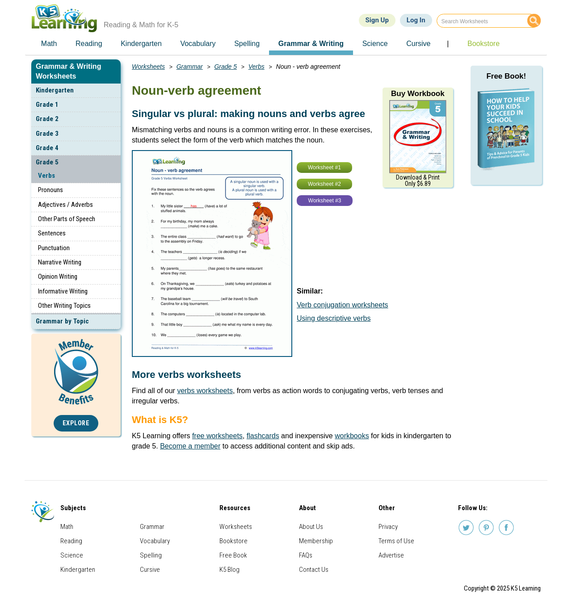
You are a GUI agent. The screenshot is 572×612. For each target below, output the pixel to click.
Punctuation (54, 248)
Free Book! (506, 76)
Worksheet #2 (324, 184)
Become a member (190, 446)
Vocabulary (155, 541)
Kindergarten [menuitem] (141, 43)
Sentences (52, 233)
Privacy (388, 527)
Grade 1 (47, 105)
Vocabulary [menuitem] (197, 43)
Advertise (391, 555)
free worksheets (217, 436)
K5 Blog (229, 570)
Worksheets (148, 66)
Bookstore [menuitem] (483, 43)
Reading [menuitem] (89, 43)
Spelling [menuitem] (247, 43)
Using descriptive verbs (333, 318)
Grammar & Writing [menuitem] (311, 43)
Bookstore (233, 541)
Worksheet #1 (324, 167)
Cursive (150, 570)
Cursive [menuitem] (418, 43)
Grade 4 (47, 148)
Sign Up (377, 20)
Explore (76, 423)
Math (66, 527)
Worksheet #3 (324, 200)
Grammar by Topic (62, 321)
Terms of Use (396, 541)
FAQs (305, 555)
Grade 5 (47, 162)
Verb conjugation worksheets (342, 305)
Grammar (190, 66)
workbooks (352, 436)
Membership (316, 541)
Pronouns (50, 190)
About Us (311, 527)
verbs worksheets (205, 390)
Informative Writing (63, 291)
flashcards (263, 436)
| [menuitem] (448, 43)
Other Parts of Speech (66, 219)
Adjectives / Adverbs (65, 205)
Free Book (233, 555)
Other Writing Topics (64, 306)
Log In (416, 20)
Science (71, 555)
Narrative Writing (59, 262)
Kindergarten (55, 90)
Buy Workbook (418, 93)
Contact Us (313, 570)
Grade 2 (47, 119)
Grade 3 (47, 134)
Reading (71, 541)
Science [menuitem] (375, 43)
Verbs (46, 176)
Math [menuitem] (49, 43)
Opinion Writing (57, 276)
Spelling (151, 555)
